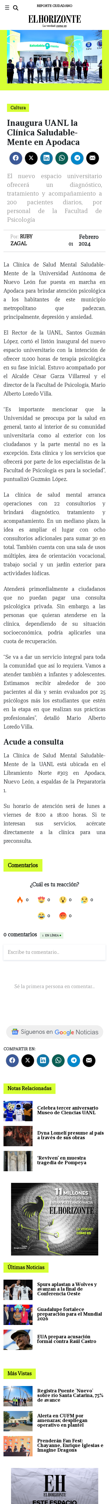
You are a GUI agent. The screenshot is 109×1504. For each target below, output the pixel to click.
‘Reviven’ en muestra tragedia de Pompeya (61, 1160)
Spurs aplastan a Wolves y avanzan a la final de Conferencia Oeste (67, 1289)
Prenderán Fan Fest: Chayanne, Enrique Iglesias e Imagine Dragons (70, 1445)
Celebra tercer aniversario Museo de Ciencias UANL (67, 1110)
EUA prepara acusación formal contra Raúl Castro (66, 1339)
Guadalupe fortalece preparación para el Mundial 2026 (69, 1314)
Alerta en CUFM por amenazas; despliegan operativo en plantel (62, 1420)
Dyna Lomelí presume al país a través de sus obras (70, 1135)
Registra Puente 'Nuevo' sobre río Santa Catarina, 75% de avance (70, 1395)
